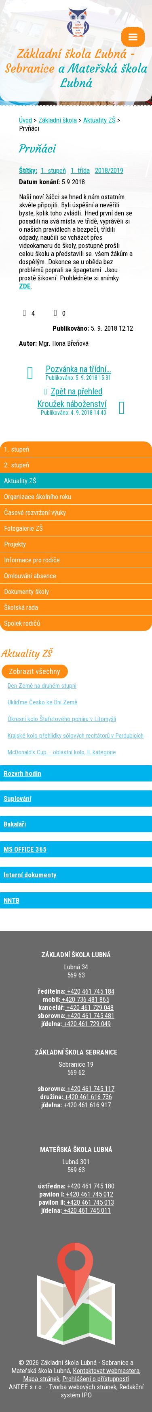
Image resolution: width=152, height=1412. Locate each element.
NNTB (11, 900)
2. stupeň (16, 465)
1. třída (80, 170)
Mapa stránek (41, 1379)
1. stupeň (53, 170)
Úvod (25, 120)
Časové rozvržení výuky (35, 512)
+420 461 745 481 (89, 1016)
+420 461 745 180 (89, 1186)
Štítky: (28, 170)
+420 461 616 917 (86, 1105)
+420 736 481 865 (84, 999)
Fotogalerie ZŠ (23, 528)
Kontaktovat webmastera (106, 1371)
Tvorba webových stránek (82, 1387)
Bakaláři (15, 824)
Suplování (17, 798)
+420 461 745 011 (86, 1210)
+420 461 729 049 (86, 1024)
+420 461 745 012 (88, 1194)
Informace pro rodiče (32, 560)
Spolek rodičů (22, 623)
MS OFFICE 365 (25, 849)
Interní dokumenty (30, 875)
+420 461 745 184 (89, 991)
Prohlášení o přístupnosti (95, 1379)
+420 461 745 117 (89, 1089)
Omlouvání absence (30, 576)
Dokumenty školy (26, 592)
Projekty (15, 544)
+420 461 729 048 (89, 1007)
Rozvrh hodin (22, 773)
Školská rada (21, 607)
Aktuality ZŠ (99, 120)
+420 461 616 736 (87, 1097)
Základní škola (57, 120)
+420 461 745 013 (89, 1202)
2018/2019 (109, 170)
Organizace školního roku (37, 497)
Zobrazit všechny (34, 671)
